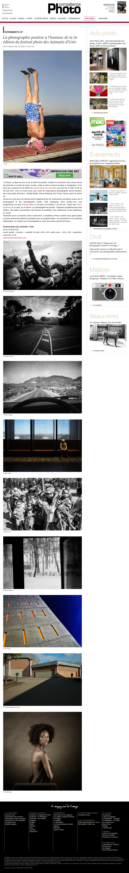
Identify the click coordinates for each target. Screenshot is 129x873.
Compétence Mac (83, 815)
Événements (74, 18)
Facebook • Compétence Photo (38, 815)
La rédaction (106, 848)
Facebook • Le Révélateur (36, 817)
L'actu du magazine (108, 817)
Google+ (31, 822)
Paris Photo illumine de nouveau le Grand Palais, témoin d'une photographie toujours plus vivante (117, 100)
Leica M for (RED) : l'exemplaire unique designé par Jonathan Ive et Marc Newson (106, 270)
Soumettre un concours (109, 837)
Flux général (106, 815)
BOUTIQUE (89, 18)
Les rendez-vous (107, 822)
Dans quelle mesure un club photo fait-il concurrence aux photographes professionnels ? (108, 246)
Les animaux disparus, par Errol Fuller (105, 314)
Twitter (6, 6)
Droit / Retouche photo (108, 850)
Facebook (7, 4)
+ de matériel (95, 298)
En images (57, 818)
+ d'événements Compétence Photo (102, 225)
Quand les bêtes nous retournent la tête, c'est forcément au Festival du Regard (117, 74)
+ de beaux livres (97, 342)
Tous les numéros (110, 6)
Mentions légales (10, 824)
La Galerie (57, 820)
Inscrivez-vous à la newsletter (13, 820)
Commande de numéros (109, 844)
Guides (21, 18)
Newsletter (112, 10)
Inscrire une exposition (108, 833)
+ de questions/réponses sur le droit (102, 253)
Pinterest (32, 826)
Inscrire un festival (107, 835)
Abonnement (106, 846)
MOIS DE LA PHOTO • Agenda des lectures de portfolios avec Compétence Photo (108, 159)
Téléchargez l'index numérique (14, 818)
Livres (29, 18)
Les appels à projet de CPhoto (62, 817)
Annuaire (103, 18)
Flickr (30, 828)
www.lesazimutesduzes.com (14, 238)
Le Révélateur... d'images (109, 818)
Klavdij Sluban (28, 204)
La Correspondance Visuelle (62, 824)
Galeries (62, 18)
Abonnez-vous (9, 815)
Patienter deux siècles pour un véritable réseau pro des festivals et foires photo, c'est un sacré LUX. (117, 87)
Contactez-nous (9, 822)
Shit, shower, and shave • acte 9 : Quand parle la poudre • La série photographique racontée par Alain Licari (117, 217)
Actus (5, 18)
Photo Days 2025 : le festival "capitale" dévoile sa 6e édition (118, 189)
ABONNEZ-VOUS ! (109, 4)
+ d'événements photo (98, 111)
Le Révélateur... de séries (109, 820)
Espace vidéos (58, 829)
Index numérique (110, 9)
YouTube (32, 829)
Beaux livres (105, 824)
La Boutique (111, 7)
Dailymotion (32, 831)
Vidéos (53, 18)
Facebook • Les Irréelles (36, 818)
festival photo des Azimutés (45, 188)
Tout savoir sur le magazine (62, 815)
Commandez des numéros (12, 817)
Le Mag (13, 18)
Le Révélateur (41, 18)
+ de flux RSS (106, 828)
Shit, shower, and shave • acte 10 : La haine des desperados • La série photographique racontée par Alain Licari (117, 204)
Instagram (7, 7)
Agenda (56, 826)
